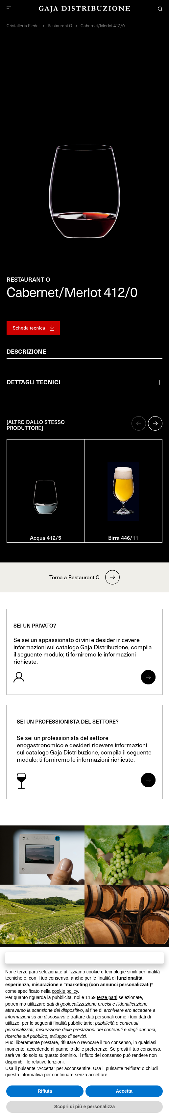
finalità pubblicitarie (72, 1023)
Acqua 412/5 (45, 537)
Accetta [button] (124, 1091)
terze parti (107, 997)
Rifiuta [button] (45, 1091)
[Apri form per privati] (148, 677)
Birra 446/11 (123, 537)
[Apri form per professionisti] (148, 780)
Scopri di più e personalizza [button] (84, 1106)
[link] (42, 855)
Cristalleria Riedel (23, 26)
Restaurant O (60, 26)
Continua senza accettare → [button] (84, 957)
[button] (139, 423)
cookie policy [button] (65, 991)
